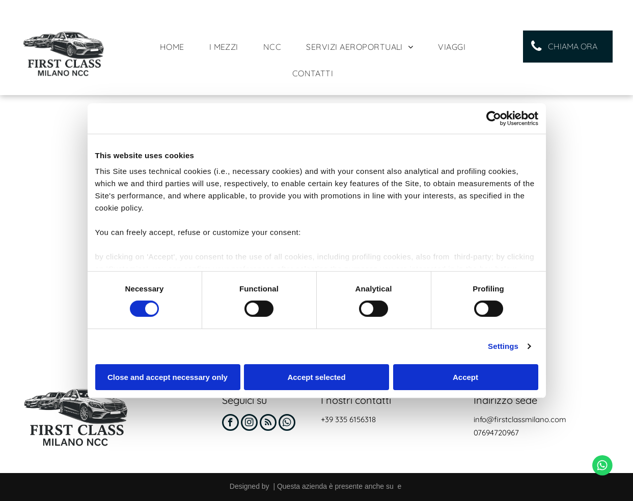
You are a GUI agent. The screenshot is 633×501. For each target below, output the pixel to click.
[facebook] (230, 423)
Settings (503, 346)
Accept (465, 377)
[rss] (268, 423)
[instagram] (249, 423)
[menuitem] (176, 47)
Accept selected (316, 377)
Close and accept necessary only (167, 377)
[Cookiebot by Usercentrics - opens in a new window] (493, 118)
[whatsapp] (287, 423)
